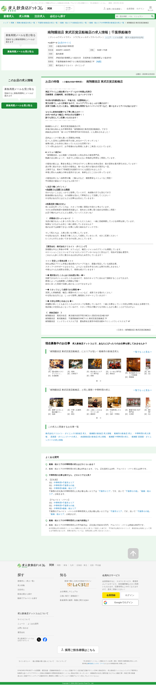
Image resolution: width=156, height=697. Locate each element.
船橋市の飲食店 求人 (123, 433)
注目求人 (39, 16)
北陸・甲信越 (95, 565)
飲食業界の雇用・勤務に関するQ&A (74, 600)
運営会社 (21, 632)
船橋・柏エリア (57, 514)
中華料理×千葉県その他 (64, 485)
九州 (72, 565)
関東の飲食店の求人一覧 (26, 23)
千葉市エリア (105, 491)
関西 (59, 565)
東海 (65, 565)
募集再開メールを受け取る (20, 51)
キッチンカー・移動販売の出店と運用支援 (97, 673)
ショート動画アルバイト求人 (81, 676)
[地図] (98, 61)
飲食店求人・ (111, 670)
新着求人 (9, 16)
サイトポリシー (24, 661)
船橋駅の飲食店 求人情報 (100, 433)
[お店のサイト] (64, 43)
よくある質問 (33, 624)
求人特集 (24, 16)
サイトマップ (61, 661)
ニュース (21, 624)
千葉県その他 (131, 491)
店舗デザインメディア (36, 676)
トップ (5, 23)
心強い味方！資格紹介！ (70, 596)
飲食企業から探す (25, 594)
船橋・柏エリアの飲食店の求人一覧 (73, 23)
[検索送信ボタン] (152, 16)
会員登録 (111, 595)
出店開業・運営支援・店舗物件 (51, 670)
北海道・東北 (81, 565)
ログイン (129, 595)
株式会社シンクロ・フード (96, 663)
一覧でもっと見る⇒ (142, 352)
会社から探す (58, 16)
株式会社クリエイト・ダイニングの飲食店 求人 (65, 433)
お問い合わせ (23, 628)
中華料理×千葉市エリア (64, 482)
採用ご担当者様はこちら (80, 649)
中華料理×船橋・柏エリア (65, 488)
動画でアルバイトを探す (27, 598)
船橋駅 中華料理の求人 (119, 437)
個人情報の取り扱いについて (43, 661)
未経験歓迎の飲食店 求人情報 (93, 437)
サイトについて (24, 619)
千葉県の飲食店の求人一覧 (48, 23)
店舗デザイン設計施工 (83, 670)
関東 (12, 23)
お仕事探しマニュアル (69, 591)
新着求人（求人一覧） (26, 581)
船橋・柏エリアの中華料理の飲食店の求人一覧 (106, 23)
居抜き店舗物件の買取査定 (59, 673)
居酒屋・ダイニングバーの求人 (63, 437)
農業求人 (56, 676)
